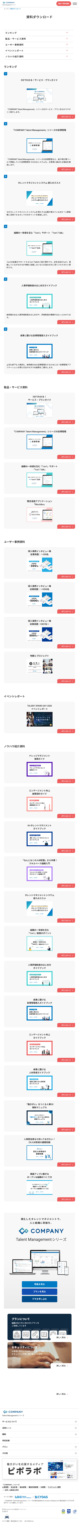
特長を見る (39, 1284)
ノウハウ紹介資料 (14, 56)
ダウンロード (66, 117)
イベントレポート (14, 50)
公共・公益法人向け (12, 1490)
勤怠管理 (23, 1487)
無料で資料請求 (63, 4)
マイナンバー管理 (54, 1487)
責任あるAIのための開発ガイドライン (14, 1509)
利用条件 (5, 1511)
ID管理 (43, 1487)
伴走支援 (6, 1441)
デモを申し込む (39, 1299)
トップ (6, 9)
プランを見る (39, 1291)
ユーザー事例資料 (14, 45)
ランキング (11, 33)
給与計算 (14, 1487)
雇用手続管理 (33, 1487)
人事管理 (5, 1487)
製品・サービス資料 (15, 39)
